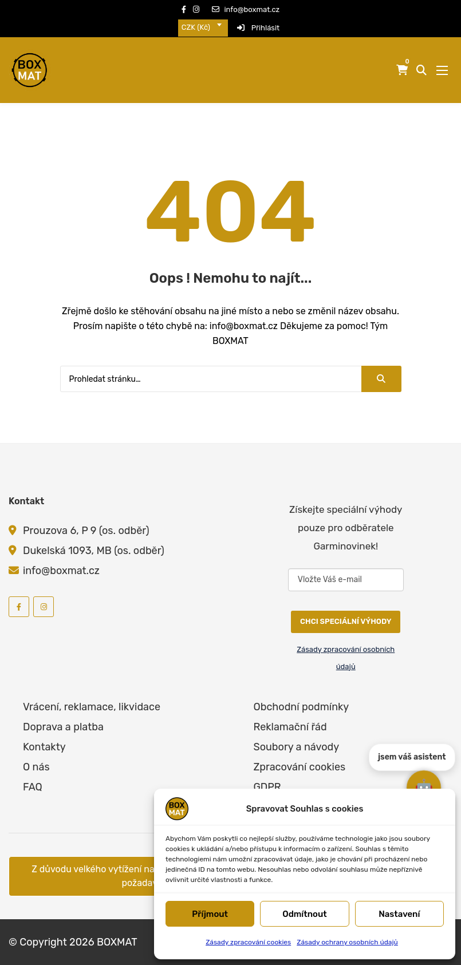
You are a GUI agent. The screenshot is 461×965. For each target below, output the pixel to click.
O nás (36, 767)
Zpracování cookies (300, 767)
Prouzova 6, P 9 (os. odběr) (86, 530)
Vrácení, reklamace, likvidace (91, 707)
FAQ (32, 787)
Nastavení (399, 914)
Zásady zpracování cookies (248, 942)
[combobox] (203, 28)
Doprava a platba (63, 727)
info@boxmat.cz (245, 9)
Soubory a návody (297, 747)
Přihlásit (258, 27)
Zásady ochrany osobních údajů (347, 942)
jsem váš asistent (412, 751)
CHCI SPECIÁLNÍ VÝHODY (345, 621)
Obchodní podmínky (301, 707)
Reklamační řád (290, 727)
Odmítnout (304, 914)
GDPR (267, 787)
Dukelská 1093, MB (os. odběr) (93, 550)
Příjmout (210, 914)
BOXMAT (117, 942)
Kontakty (44, 747)
